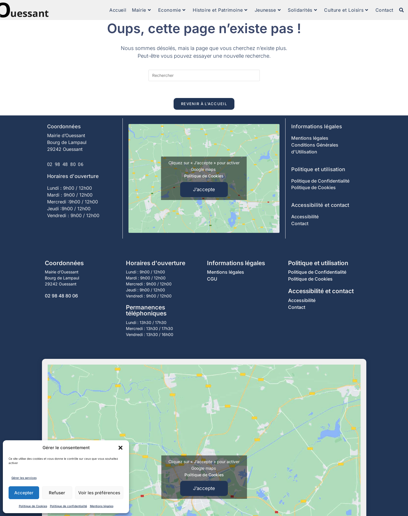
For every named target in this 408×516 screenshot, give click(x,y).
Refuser (57, 492)
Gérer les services (24, 477)
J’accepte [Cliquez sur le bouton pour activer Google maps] (204, 190)
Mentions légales (101, 506)
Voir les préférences (99, 492)
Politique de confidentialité (68, 506)
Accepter (23, 492)
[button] (120, 448)
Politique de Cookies (33, 506)
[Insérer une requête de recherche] (204, 75)
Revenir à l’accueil (204, 104)
